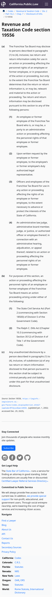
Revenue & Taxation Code (27, 11)
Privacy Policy (9, 551)
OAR (17, 580)
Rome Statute (22, 589)
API (3, 534)
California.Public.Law (23, 4)
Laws (17, 575)
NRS (17, 571)
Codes (10, 11)
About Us (6, 529)
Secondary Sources (11, 547)
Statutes (19, 566)
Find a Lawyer (9, 520)
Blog (4, 525)
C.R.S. (18, 562)
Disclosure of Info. (34, 14)
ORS (22, 580)
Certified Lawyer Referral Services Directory (24, 481)
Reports (6, 542)
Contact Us (7, 538)
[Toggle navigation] (46, 4)
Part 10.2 (10, 14)
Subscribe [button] (8, 448)
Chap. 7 (20, 14)
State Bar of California (17, 470)
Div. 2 (44, 11)
